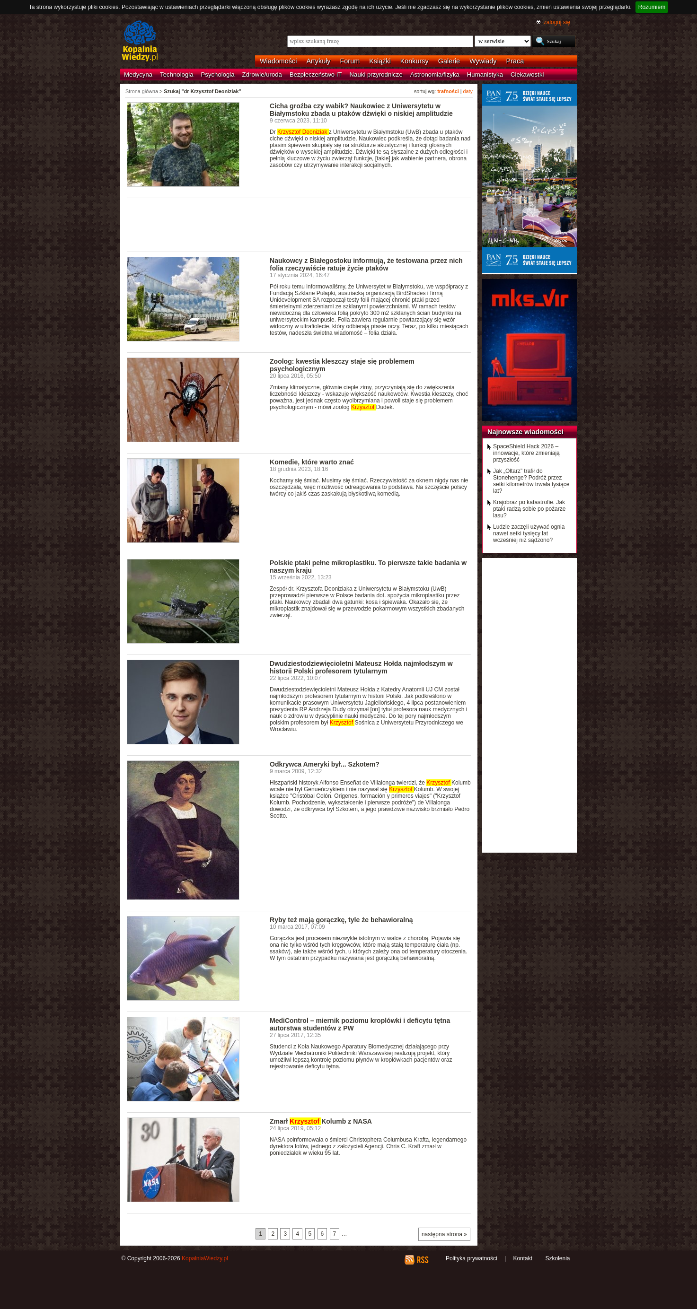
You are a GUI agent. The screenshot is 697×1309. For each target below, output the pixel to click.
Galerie (449, 61)
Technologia (176, 74)
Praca (515, 61)
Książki (380, 61)
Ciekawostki (527, 74)
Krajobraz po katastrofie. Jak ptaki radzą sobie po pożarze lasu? (529, 509)
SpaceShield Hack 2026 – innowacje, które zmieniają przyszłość (526, 453)
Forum (350, 61)
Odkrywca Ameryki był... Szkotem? (324, 764)
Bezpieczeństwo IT (316, 74)
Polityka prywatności (471, 1258)
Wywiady (482, 61)
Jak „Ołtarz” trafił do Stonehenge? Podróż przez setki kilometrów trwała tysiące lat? (531, 481)
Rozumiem (651, 7)
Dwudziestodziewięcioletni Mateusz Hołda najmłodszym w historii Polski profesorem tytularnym (361, 667)
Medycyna (138, 74)
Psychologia (218, 74)
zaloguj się (557, 22)
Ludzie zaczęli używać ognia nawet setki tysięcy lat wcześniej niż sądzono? (529, 533)
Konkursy (414, 61)
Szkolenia (557, 1258)
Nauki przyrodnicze (376, 74)
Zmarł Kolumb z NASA (321, 1121)
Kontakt (522, 1258)
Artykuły (318, 61)
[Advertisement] (299, 224)
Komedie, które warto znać (312, 462)
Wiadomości (278, 61)
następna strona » (444, 1234)
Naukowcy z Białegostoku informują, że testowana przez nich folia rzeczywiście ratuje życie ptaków (366, 264)
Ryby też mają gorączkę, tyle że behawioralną (341, 920)
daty (468, 91)
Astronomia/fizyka (434, 74)
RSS (422, 1260)
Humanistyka (485, 74)
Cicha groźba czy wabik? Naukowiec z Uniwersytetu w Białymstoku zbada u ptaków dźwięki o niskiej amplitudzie (361, 109)
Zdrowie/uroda (262, 74)
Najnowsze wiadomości (525, 432)
